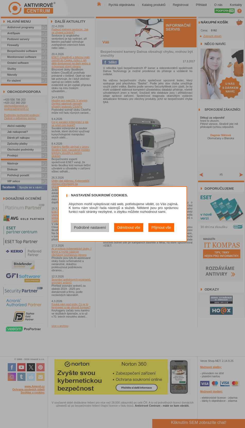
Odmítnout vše (128, 227)
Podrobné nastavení (90, 227)
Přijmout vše (161, 227)
